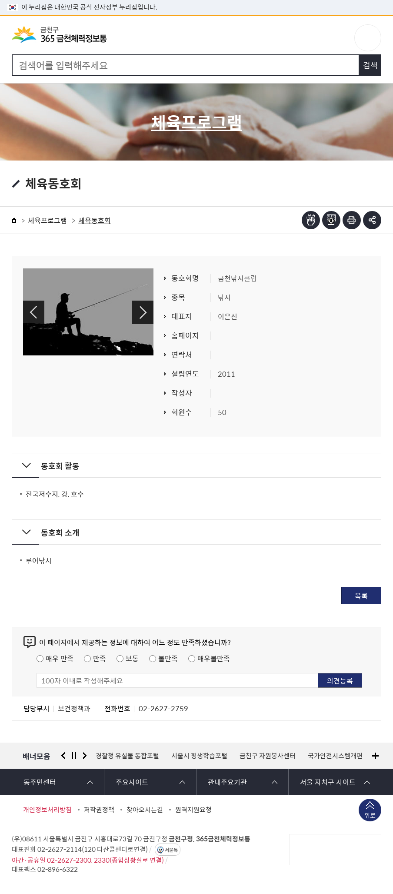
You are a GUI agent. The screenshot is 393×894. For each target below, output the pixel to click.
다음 (142, 312)
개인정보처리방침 (47, 810)
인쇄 (352, 220)
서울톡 (171, 850)
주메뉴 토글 (367, 37)
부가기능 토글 (372, 220)
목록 (361, 595)
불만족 (168, 658)
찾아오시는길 (145, 810)
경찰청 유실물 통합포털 (127, 756)
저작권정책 (99, 810)
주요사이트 (132, 782)
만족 (99, 658)
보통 (132, 658)
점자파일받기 (331, 220)
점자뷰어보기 (311, 220)
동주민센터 (39, 782)
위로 (370, 816)
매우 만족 (59, 658)
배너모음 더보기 (375, 756)
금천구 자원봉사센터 (268, 756)
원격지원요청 (193, 810)
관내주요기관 (227, 782)
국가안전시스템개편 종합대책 (348, 756)
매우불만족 (213, 658)
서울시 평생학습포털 (199, 756)
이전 (33, 312)
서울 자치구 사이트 (328, 782)
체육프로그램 (47, 220)
